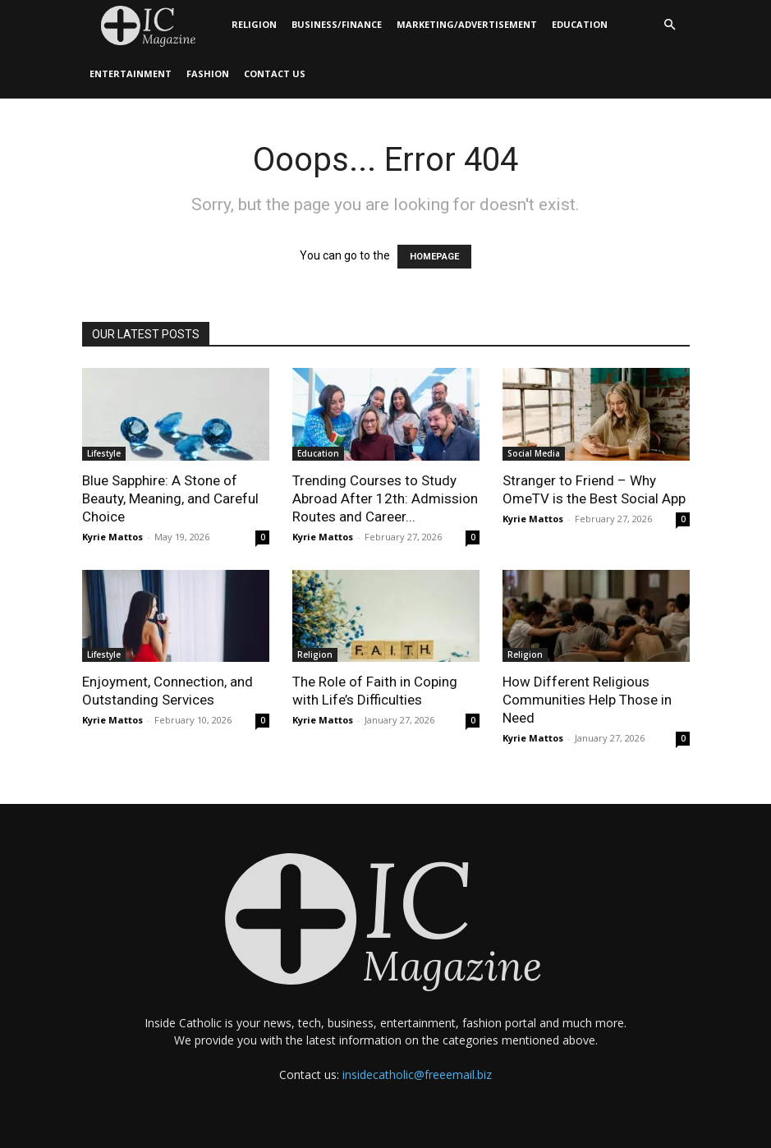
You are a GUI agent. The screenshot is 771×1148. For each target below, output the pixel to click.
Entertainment (130, 73)
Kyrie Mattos (112, 536)
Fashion (207, 73)
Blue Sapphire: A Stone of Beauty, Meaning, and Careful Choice (170, 498)
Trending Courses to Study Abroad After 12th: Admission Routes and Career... (385, 498)
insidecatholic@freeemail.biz (417, 1074)
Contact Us (274, 73)
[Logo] (153, 25)
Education (580, 24)
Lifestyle (104, 453)
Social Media (533, 453)
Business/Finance (336, 24)
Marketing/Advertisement (467, 24)
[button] (670, 25)
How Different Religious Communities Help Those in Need (587, 699)
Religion (254, 24)
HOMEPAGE (434, 256)
